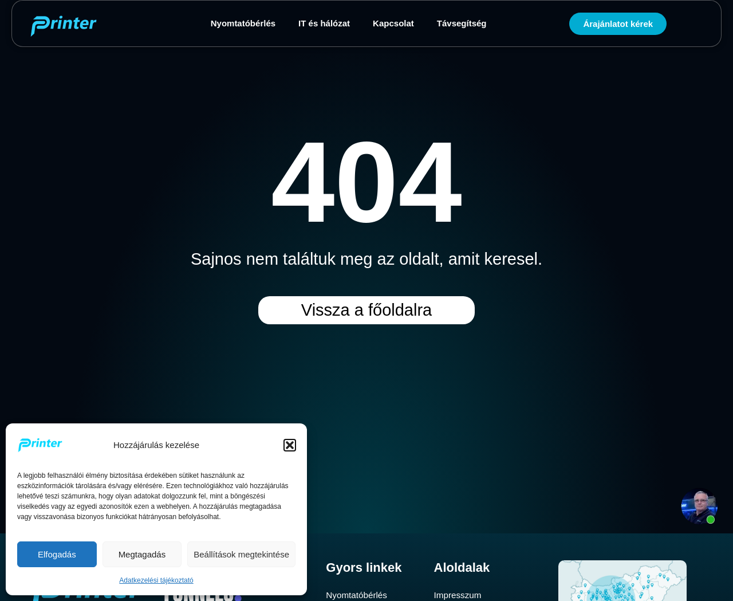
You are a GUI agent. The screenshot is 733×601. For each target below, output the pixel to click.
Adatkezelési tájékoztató (156, 580)
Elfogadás (57, 554)
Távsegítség (462, 23)
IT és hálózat (324, 23)
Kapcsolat (393, 23)
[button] (289, 445)
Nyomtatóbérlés (243, 23)
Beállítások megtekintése (241, 554)
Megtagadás (142, 554)
